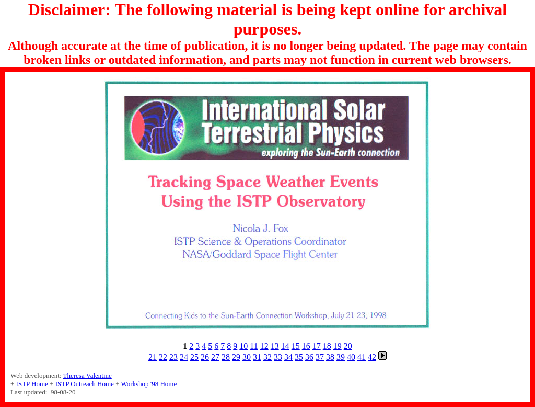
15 (296, 346)
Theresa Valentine (87, 375)
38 (330, 357)
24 (184, 357)
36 (309, 357)
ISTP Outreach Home (84, 384)
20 (348, 346)
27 (215, 357)
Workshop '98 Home (149, 384)
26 (205, 357)
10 (243, 346)
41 (361, 357)
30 (246, 357)
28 (226, 357)
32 (267, 357)
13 (275, 346)
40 (351, 357)
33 (278, 357)
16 (306, 346)
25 (194, 357)
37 (320, 357)
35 (299, 357)
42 (372, 357)
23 (173, 357)
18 (327, 346)
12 (264, 346)
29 (236, 357)
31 (257, 357)
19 (337, 346)
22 (163, 357)
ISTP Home (32, 384)
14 (285, 346)
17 (316, 346)
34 (288, 357)
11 (254, 346)
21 (152, 357)
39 (340, 357)
